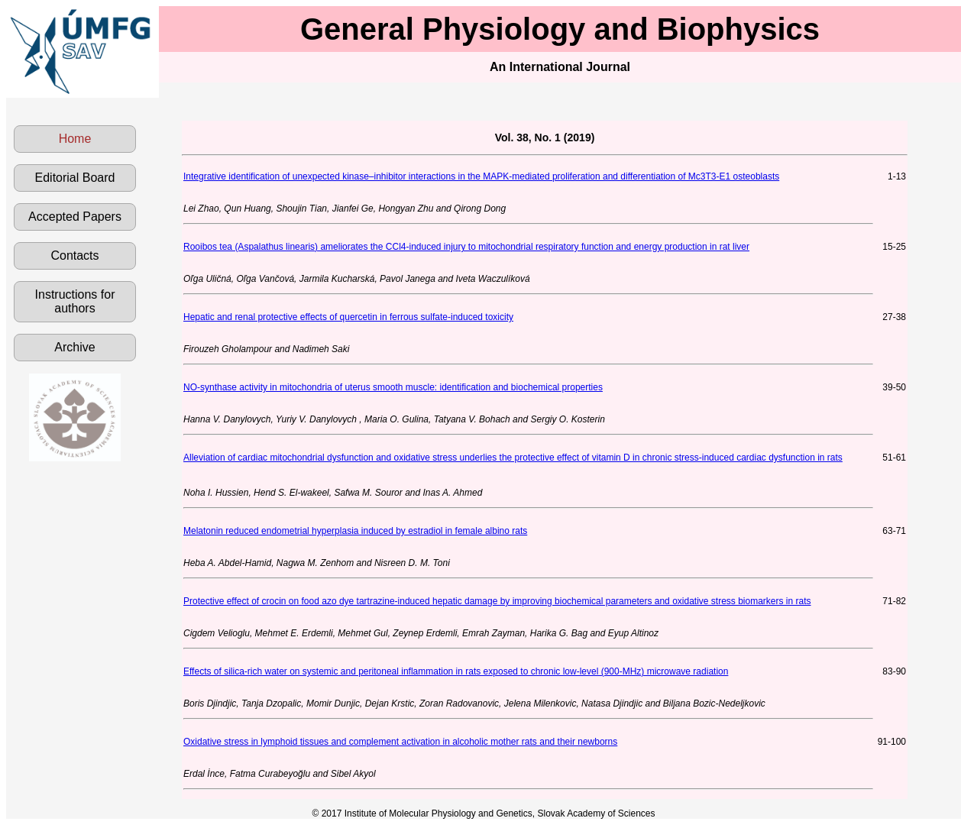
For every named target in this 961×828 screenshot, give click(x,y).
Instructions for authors (75, 301)
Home (75, 138)
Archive (74, 347)
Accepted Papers (74, 216)
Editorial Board (75, 177)
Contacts (74, 255)
